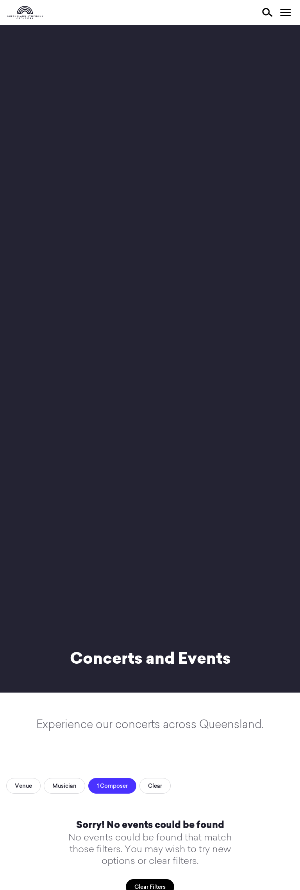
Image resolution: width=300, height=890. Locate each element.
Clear (155, 785)
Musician (64, 785)
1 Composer (112, 785)
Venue (23, 785)
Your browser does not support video (150, 359)
